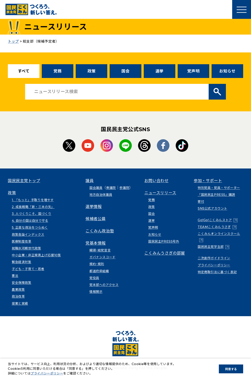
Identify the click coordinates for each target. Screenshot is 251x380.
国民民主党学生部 (211, 247)
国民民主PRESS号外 (163, 241)
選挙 (160, 71)
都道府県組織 (99, 271)
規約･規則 (96, 264)
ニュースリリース (160, 192)
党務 (58, 71)
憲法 (15, 276)
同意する (231, 369)
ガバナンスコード (102, 257)
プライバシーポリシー (214, 265)
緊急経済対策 (21, 262)
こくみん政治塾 (99, 231)
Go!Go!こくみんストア (215, 220)
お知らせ (227, 71)
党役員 (94, 278)
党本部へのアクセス (103, 285)
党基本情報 (95, 243)
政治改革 (18, 296)
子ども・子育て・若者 (28, 269)
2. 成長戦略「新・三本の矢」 (33, 207)
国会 (125, 71)
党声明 (193, 71)
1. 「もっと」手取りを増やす (33, 200)
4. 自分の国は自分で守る (30, 221)
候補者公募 (95, 218)
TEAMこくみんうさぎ (214, 227)
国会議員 (95, 188)
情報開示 (95, 292)
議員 (89, 180)
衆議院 (111, 188)
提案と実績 (20, 303)
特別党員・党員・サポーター (219, 188)
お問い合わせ (156, 180)
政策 (91, 71)
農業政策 (18, 289)
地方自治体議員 (100, 195)
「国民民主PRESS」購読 (216, 195)
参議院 (124, 188)
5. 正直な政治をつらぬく (30, 227)
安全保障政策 (21, 283)
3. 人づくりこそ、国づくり (31, 214)
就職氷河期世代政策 (26, 248)
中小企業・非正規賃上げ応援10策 (36, 255)
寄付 (201, 201)
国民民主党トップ (24, 180)
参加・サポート (208, 180)
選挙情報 (93, 206)
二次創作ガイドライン (214, 258)
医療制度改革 (21, 241)
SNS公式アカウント (212, 208)
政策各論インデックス (28, 234)
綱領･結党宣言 (100, 250)
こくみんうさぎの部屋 (164, 253)
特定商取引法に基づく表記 (217, 272)
